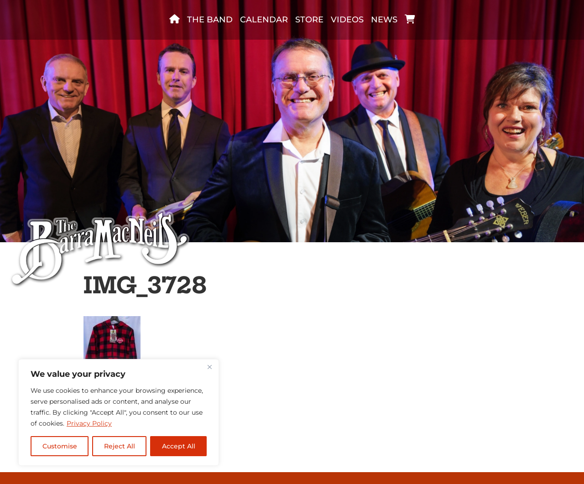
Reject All (119, 446)
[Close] (209, 366)
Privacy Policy (89, 423)
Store (309, 20)
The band (210, 20)
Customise (59, 446)
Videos (347, 20)
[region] (118, 412)
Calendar (264, 20)
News (384, 20)
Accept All (178, 446)
